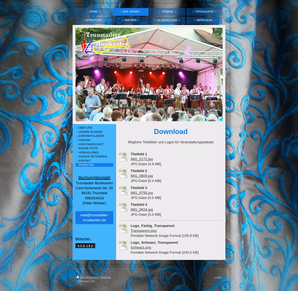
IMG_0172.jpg (142, 159)
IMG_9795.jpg (142, 193)
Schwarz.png (141, 247)
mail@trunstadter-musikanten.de (94, 217)
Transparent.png (143, 231)
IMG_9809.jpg (142, 176)
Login (218, 277)
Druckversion (87, 277)
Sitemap (105, 277)
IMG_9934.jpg (142, 210)
